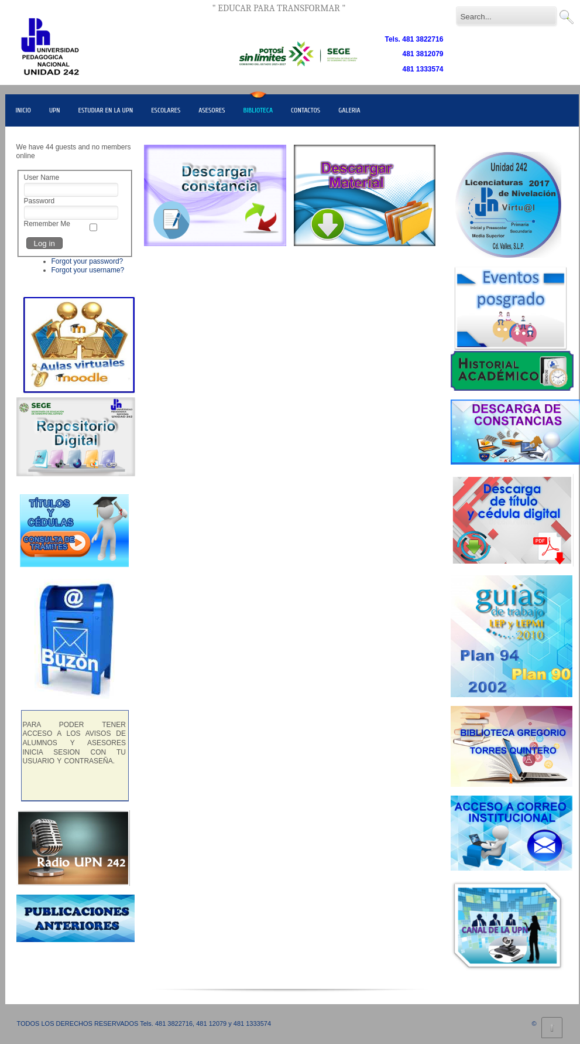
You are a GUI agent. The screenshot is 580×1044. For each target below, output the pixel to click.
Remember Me (47, 224)
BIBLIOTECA (258, 110)
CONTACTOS (305, 110)
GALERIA (349, 110)
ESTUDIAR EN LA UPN (105, 110)
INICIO (23, 110)
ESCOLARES (165, 110)
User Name (42, 177)
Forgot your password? (87, 261)
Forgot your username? (88, 270)
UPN (54, 110)
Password (39, 201)
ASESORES (211, 110)
